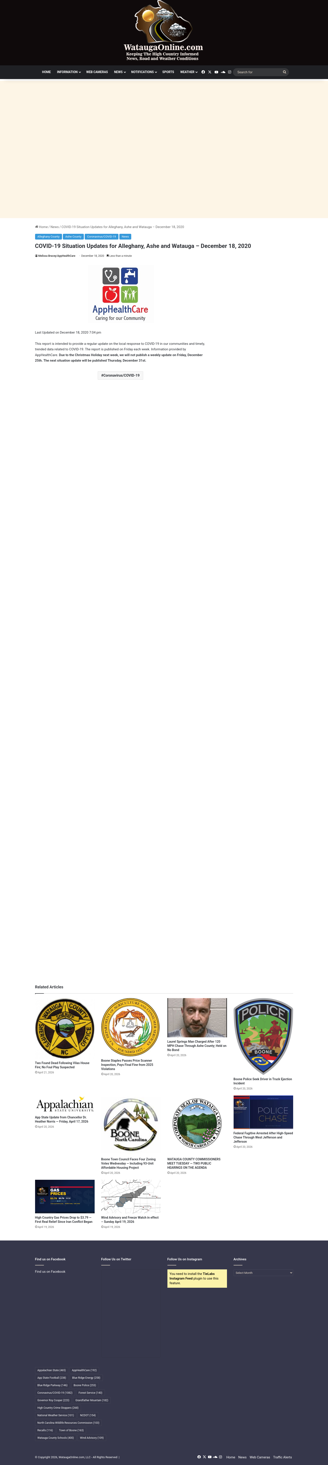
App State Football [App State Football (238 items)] (51, 1377)
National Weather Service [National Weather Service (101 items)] (55, 1415)
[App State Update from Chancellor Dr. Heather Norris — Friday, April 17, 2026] (65, 1104)
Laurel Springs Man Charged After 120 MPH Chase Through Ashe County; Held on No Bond (197, 1046)
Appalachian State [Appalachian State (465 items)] (51, 1370)
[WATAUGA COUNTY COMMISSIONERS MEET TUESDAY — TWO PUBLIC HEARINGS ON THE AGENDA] (197, 1125)
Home (46, 72)
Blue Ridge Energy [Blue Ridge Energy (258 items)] (86, 1377)
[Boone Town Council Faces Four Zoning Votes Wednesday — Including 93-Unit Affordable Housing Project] (131, 1125)
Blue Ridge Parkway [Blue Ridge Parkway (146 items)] (52, 1385)
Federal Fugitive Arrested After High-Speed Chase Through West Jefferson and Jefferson (263, 1137)
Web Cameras (97, 72)
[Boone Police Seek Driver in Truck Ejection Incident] (263, 1036)
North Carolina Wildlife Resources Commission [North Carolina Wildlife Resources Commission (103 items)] (68, 1422)
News (118, 72)
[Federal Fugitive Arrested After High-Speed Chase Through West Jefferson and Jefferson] (263, 1112)
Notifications (142, 72)
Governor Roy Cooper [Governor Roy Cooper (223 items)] (53, 1400)
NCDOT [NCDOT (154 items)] (88, 1415)
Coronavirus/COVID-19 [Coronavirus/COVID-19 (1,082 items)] (55, 1392)
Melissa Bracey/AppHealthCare (56, 255)
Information (67, 72)
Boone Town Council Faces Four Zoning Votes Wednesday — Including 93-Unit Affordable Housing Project (128, 1163)
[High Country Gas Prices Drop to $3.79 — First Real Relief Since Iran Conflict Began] (65, 1196)
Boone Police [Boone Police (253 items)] (85, 1385)
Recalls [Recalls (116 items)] (45, 1430)
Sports (168, 72)
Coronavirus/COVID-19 (101, 236)
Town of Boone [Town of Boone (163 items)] (71, 1430)
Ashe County (73, 236)
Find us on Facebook (50, 1272)
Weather (187, 72)
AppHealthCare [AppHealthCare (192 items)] (84, 1370)
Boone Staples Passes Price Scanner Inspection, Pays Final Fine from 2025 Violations (127, 1065)
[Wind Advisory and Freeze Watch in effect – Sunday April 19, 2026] (131, 1196)
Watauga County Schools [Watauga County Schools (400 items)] (55, 1437)
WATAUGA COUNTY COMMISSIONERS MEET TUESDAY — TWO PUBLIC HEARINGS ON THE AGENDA (194, 1163)
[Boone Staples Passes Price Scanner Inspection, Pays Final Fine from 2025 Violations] (131, 1027)
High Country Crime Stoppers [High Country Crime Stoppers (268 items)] (58, 1407)
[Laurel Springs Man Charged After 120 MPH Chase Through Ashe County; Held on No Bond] (197, 1017)
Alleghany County (48, 236)
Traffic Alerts (282, 1457)
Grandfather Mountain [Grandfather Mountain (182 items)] (91, 1400)
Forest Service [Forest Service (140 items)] (90, 1392)
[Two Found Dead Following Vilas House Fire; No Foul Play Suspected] (65, 1028)
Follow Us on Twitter (116, 1259)
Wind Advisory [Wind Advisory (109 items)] (92, 1437)
